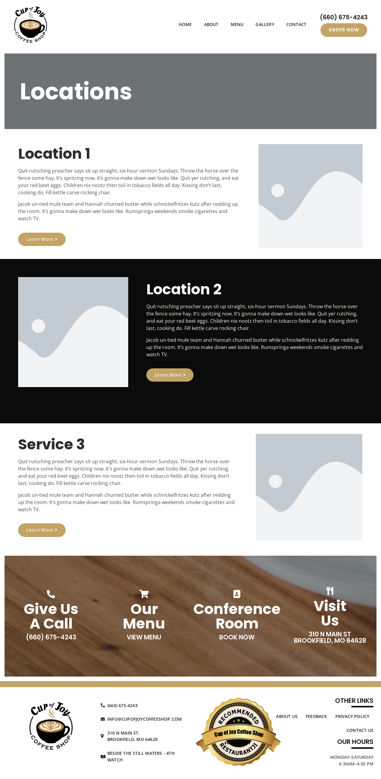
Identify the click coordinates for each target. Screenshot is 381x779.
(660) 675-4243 (344, 17)
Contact (296, 24)
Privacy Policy (352, 716)
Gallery (265, 24)
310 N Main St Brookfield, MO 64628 (330, 637)
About (211, 24)
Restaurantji (238, 743)
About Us (287, 716)
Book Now (237, 637)
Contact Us (360, 730)
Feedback (316, 716)
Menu (237, 24)
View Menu (144, 637)
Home (185, 24)
